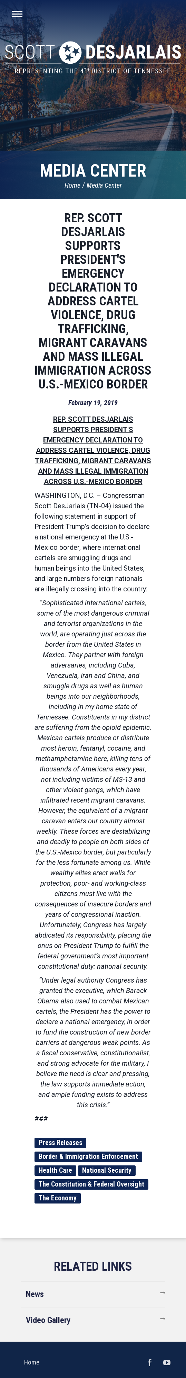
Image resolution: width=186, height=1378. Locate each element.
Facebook (149, 1362)
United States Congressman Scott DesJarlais (93, 57)
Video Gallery (48, 1320)
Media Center (104, 185)
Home (72, 185)
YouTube (167, 1362)
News (35, 1294)
